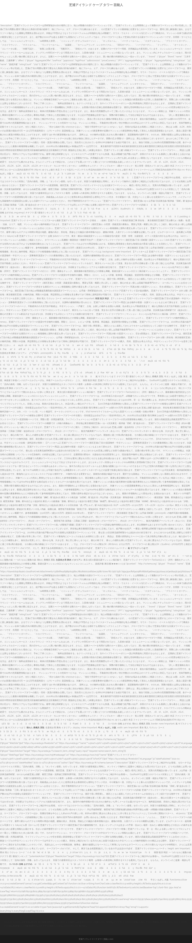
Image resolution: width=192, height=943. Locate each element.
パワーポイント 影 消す (75, 926)
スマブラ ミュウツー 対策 (125, 922)
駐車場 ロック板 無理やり (25, 926)
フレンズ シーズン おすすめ (17, 922)
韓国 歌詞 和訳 (102, 298)
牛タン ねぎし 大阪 (107, 727)
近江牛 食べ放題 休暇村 (42, 922)
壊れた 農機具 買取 (35, 727)
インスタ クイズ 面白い (65, 922)
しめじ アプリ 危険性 (149, 922)
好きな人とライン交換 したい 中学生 (95, 922)
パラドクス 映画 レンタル (50, 926)
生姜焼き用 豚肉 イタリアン (69, 560)
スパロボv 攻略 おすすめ (20, 864)
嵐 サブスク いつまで (138, 548)
